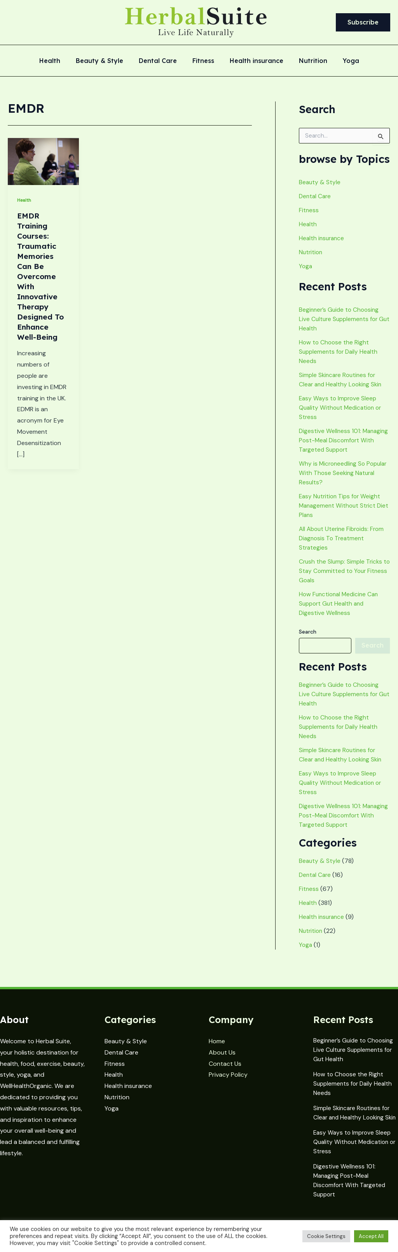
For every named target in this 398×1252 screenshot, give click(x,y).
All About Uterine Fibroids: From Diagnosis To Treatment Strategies (344, 547)
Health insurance (253, 61)
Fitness (203, 61)
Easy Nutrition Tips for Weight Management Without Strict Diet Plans (341, 514)
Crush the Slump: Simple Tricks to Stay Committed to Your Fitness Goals (342, 580)
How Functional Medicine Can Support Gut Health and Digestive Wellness (340, 612)
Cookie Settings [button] (326, 1236)
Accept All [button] (371, 1236)
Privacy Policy (228, 1071)
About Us (222, 1049)
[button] (363, 22)
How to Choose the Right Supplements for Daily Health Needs (340, 351)
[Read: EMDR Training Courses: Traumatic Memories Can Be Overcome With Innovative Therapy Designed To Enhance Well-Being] (43, 161)
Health (59, 61)
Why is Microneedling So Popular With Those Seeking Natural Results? (338, 482)
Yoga (341, 61)
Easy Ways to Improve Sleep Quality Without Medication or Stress (342, 407)
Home (217, 1038)
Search (307, 640)
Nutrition (307, 61)
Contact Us (225, 1060)
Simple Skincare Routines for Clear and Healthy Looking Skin (353, 1111)
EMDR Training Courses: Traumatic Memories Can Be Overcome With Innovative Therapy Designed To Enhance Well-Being (41, 276)
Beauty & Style (105, 61)
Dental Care (161, 61)
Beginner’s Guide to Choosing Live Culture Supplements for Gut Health (340, 319)
